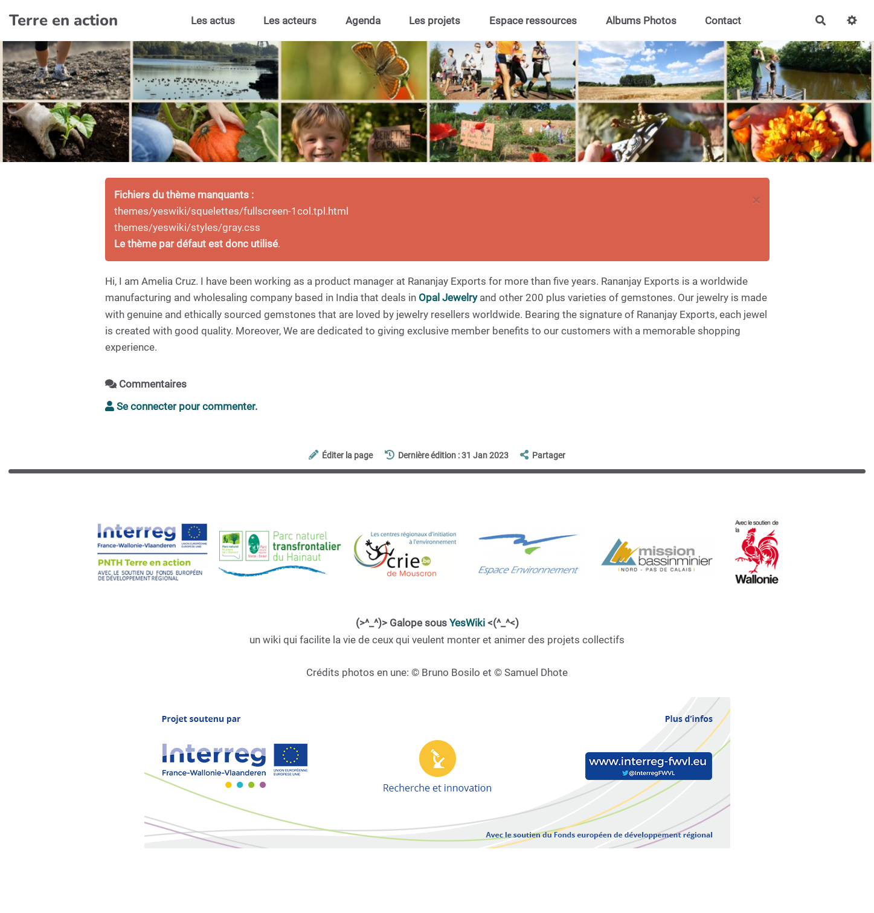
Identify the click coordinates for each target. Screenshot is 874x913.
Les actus (213, 21)
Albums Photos (641, 21)
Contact (723, 21)
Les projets (434, 21)
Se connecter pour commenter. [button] (181, 406)
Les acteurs (290, 21)
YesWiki (467, 623)
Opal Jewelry (448, 297)
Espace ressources (533, 21)
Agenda (363, 21)
